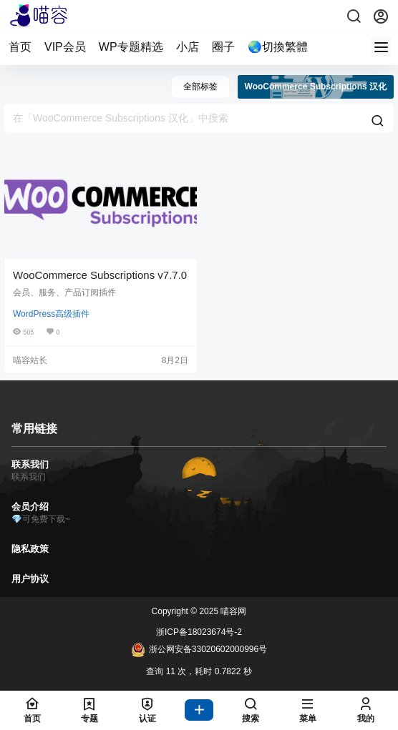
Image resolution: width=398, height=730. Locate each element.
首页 (20, 47)
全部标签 (200, 87)
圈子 (223, 47)
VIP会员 (65, 47)
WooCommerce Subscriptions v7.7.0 (100, 275)
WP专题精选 (131, 47)
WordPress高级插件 (51, 314)
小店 (187, 47)
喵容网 (232, 611)
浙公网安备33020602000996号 (199, 650)
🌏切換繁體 (278, 47)
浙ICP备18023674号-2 (199, 632)
